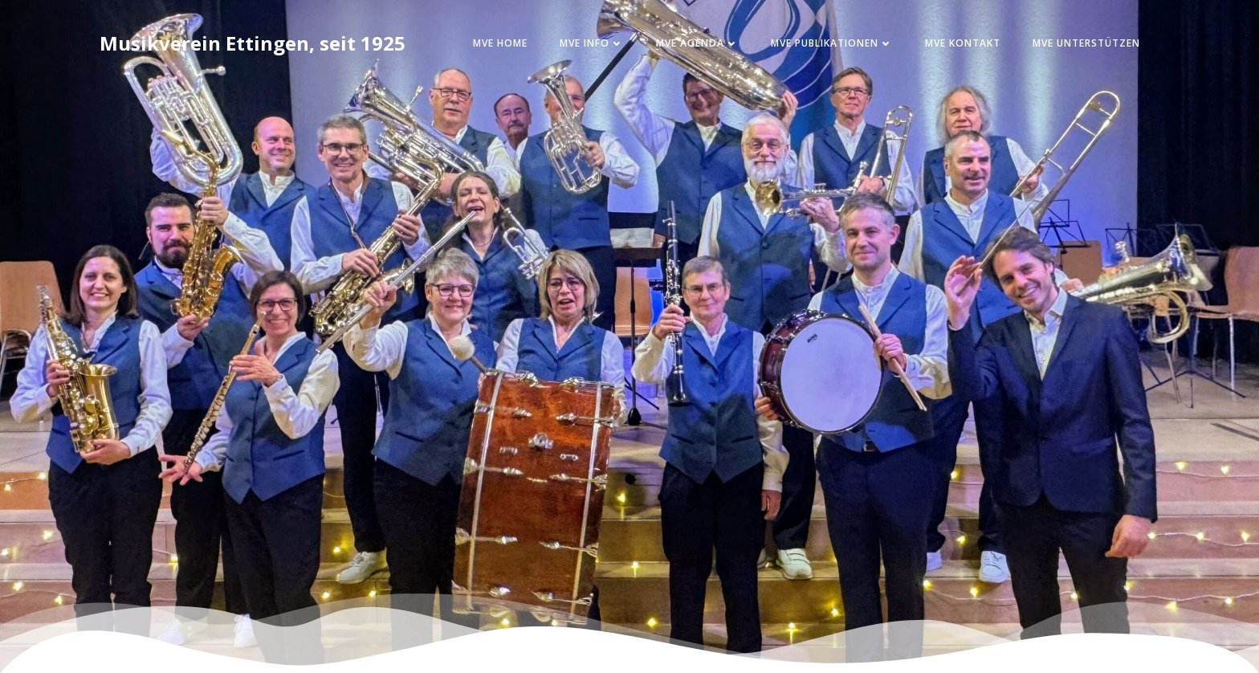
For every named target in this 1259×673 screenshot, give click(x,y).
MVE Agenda (697, 43)
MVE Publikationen (832, 43)
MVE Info (592, 43)
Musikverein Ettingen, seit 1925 (252, 43)
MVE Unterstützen (1086, 43)
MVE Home (500, 43)
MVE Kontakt (962, 43)
